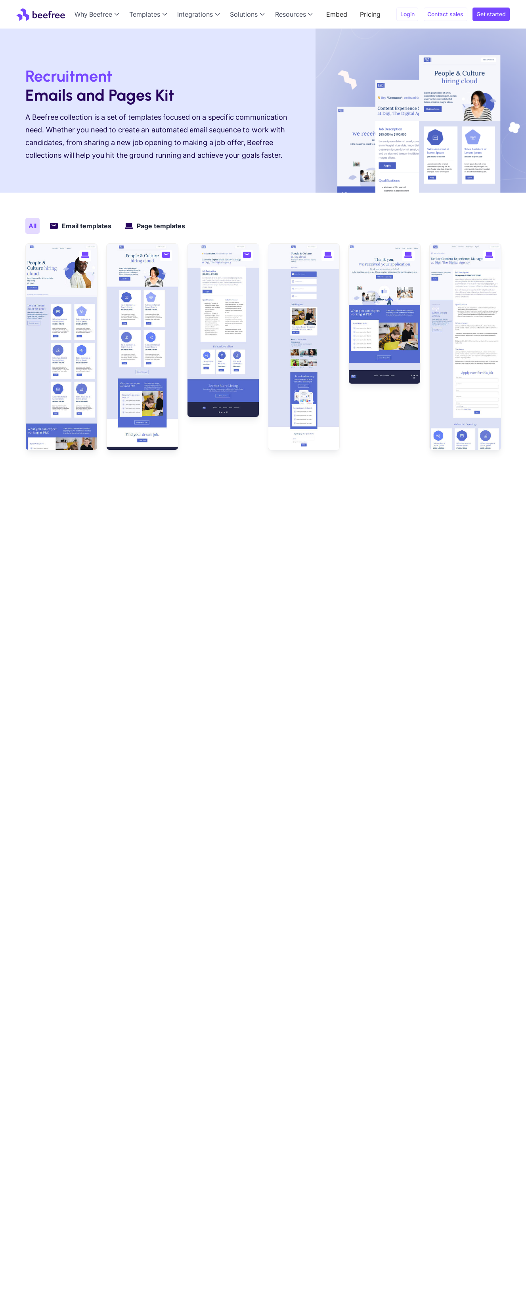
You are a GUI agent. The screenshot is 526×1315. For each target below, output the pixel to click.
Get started (491, 14)
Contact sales (445, 14)
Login (407, 14)
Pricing (370, 14)
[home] (40, 14)
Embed (336, 14)
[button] (98, 14)
